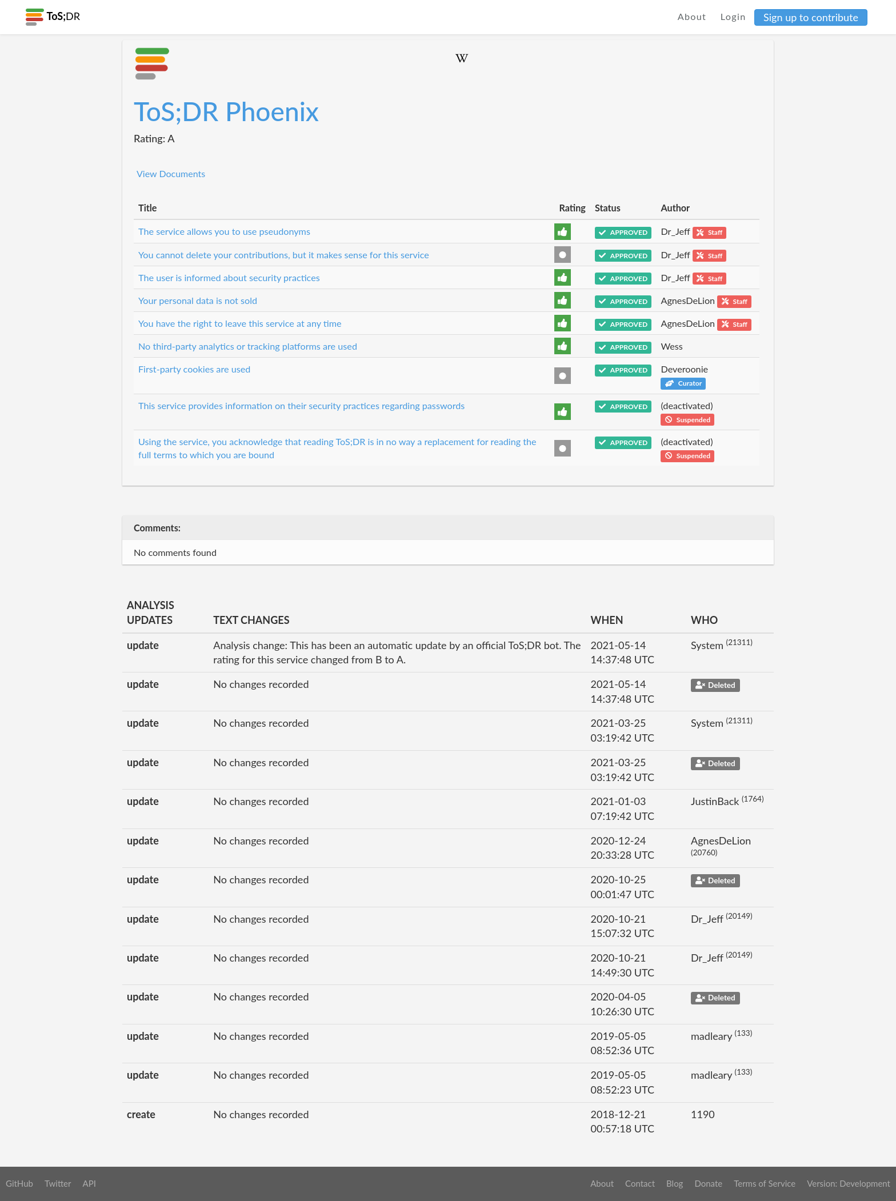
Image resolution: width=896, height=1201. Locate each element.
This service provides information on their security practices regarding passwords (301, 405)
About (692, 16)
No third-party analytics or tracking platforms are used (247, 346)
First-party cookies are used (194, 368)
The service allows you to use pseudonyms (224, 231)
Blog (674, 1183)
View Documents (171, 173)
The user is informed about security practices (229, 277)
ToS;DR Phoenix (226, 111)
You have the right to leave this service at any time (240, 323)
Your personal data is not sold (197, 300)
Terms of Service (764, 1183)
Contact (640, 1183)
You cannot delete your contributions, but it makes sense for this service (283, 254)
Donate (708, 1183)
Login (733, 16)
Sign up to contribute (810, 17)
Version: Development (848, 1183)
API (88, 1183)
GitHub (19, 1183)
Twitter (58, 1183)
